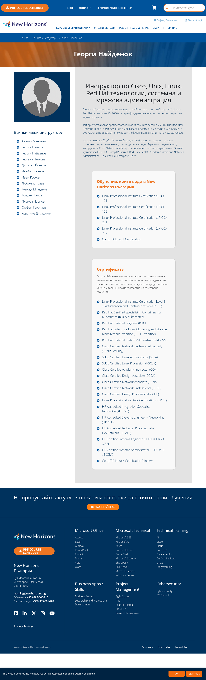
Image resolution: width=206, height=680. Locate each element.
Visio (77, 589)
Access (79, 564)
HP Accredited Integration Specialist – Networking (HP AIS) (129, 433)
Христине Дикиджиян (38, 215)
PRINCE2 (121, 635)
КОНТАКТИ (85, 8)
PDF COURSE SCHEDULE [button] (24, 8)
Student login (194, 20)
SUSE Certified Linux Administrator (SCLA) (132, 375)
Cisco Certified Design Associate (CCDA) (130, 394)
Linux (160, 589)
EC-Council (163, 622)
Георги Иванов (33, 147)
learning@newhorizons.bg (30, 620)
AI (158, 564)
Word (78, 593)
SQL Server (122, 593)
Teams (78, 585)
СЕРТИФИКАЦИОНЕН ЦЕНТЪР (114, 8)
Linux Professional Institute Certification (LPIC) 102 (131, 209)
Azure (119, 572)
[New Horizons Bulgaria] (26, 24)
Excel (78, 568)
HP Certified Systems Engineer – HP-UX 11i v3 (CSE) (134, 467)
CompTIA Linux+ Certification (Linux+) (129, 487)
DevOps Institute (166, 585)
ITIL (118, 627)
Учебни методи (104, 27)
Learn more (90, 673)
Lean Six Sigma (124, 631)
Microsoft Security (126, 585)
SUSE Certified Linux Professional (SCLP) (131, 381)
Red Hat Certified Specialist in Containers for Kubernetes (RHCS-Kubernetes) (134, 321)
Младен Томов (33, 196)
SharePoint (122, 589)
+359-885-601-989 (43, 627)
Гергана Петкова (34, 159)
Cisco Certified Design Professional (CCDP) (132, 413)
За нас (172, 27)
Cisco (160, 568)
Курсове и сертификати (72, 27)
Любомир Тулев (33, 184)
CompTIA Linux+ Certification (123, 241)
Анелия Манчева (34, 141)
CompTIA (162, 576)
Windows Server (125, 601)
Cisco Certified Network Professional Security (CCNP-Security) (134, 366)
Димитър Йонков (34, 166)
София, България (165, 20)
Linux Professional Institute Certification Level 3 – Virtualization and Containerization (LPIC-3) (134, 308)
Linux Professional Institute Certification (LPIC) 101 (131, 198)
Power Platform (124, 576)
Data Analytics (164, 581)
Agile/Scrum (123, 623)
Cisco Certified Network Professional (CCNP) (133, 407)
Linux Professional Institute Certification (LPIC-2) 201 (131, 220)
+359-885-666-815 (37, 624)
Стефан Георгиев (34, 208)
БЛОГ (70, 8)
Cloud (160, 572)
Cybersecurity (164, 617)
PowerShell (122, 581)
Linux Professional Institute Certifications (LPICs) (132, 422)
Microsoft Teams (125, 597)
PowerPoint (81, 576)
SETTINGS (194, 673)
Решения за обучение (134, 27)
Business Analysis (85, 623)
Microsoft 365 (123, 564)
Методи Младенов (36, 190)
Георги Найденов (35, 153)
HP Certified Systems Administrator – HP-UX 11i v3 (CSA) (134, 478)
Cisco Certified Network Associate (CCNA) (131, 401)
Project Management (127, 639)
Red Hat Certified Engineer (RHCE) (126, 330)
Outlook (79, 572)
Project (79, 581)
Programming (164, 593)
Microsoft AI (122, 568)
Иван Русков (31, 178)
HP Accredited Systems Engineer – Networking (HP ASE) (127, 444)
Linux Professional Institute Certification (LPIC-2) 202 (131, 232)
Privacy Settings (23, 652)
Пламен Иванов (34, 202)
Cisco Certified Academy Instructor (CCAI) (131, 388)
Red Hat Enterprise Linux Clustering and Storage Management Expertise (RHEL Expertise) (131, 342)
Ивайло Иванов (33, 172)
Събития (158, 27)
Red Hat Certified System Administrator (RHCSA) (130, 355)
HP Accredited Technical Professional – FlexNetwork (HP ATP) (130, 455)
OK (176, 673)
